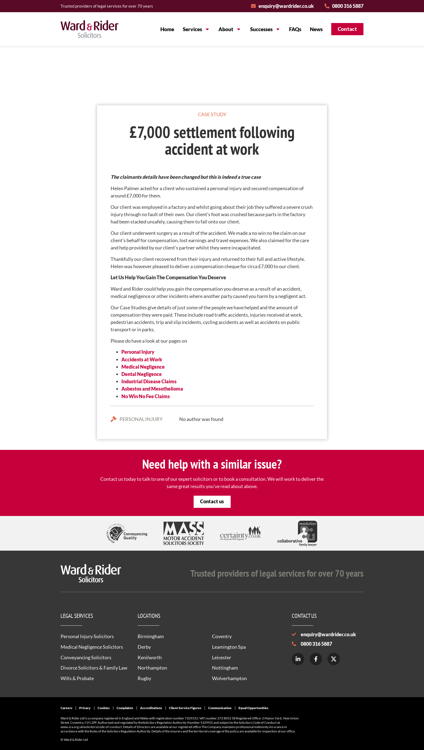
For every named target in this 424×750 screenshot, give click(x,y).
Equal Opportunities (253, 708)
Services (196, 29)
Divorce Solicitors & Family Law (94, 668)
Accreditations (151, 708)
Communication (219, 708)
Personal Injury (137, 352)
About (229, 29)
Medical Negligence (143, 367)
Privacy (85, 708)
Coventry (222, 636)
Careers (66, 708)
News (316, 29)
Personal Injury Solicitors (87, 636)
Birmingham (151, 636)
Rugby (144, 678)
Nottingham (225, 668)
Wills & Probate (77, 678)
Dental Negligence (141, 374)
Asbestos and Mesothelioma (152, 389)
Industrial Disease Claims (149, 381)
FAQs (295, 29)
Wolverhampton (229, 678)
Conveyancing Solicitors (86, 657)
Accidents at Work (141, 359)
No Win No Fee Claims (145, 396)
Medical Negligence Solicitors (92, 647)
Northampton (152, 668)
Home (167, 29)
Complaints (125, 708)
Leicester (221, 657)
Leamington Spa (229, 647)
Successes (265, 29)
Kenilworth (150, 657)
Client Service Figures (185, 708)
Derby (144, 647)
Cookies (104, 708)
